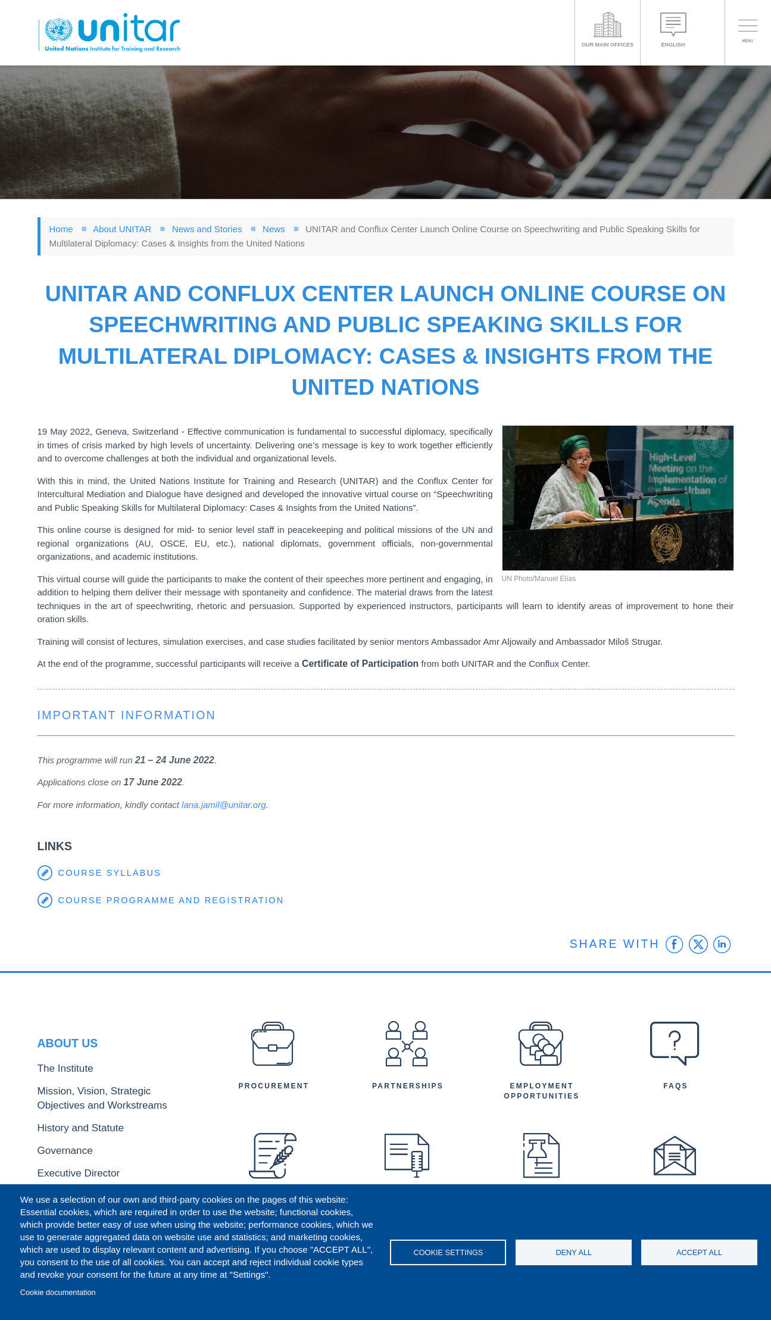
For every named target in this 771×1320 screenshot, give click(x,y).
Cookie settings (448, 1252)
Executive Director (70, 1166)
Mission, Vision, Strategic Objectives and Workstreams (110, 1103)
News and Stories (207, 229)
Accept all (699, 1252)
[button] (618, 498)
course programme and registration (175, 900)
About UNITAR (122, 229)
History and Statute (72, 1127)
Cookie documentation (58, 1292)
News (274, 229)
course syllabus (112, 873)
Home (61, 229)
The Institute (60, 1077)
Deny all (573, 1252)
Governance (60, 1147)
